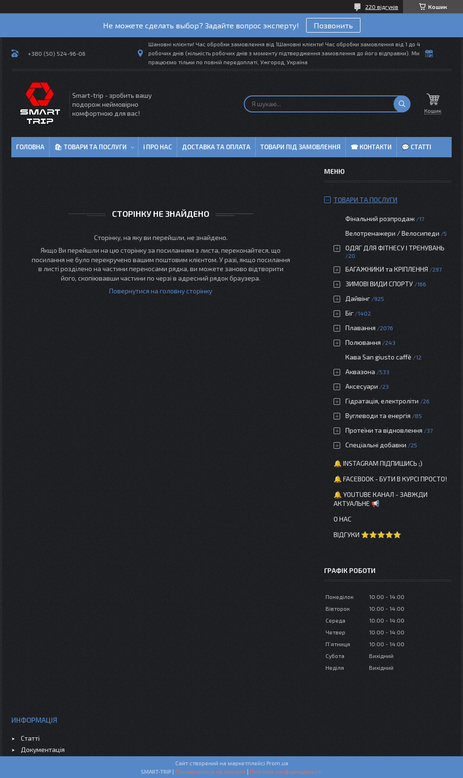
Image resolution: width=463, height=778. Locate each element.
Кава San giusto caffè (378, 357)
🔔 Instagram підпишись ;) (378, 463)
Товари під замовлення (300, 147)
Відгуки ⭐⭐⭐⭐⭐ (367, 534)
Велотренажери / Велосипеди (392, 233)
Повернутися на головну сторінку (160, 291)
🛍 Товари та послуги (90, 147)
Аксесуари (361, 386)
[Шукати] (402, 103)
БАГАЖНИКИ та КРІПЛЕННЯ (386, 269)
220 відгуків (381, 6)
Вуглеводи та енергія (378, 415)
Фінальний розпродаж (380, 218)
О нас (343, 519)
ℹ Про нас (157, 147)
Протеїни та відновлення (383, 430)
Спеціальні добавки (375, 445)
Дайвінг (357, 298)
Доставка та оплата (216, 147)
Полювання (363, 342)
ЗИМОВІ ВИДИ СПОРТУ (379, 284)
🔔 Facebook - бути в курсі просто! (390, 479)
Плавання (360, 328)
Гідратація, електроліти (382, 401)
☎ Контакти (371, 147)
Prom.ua (277, 763)
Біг (349, 313)
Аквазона (360, 372)
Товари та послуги (365, 200)
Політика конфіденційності (286, 771)
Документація (43, 749)
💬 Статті (416, 147)
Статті (30, 738)
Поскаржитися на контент (210, 771)
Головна (30, 147)
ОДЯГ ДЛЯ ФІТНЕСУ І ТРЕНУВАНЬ (395, 248)
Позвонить (333, 25)
